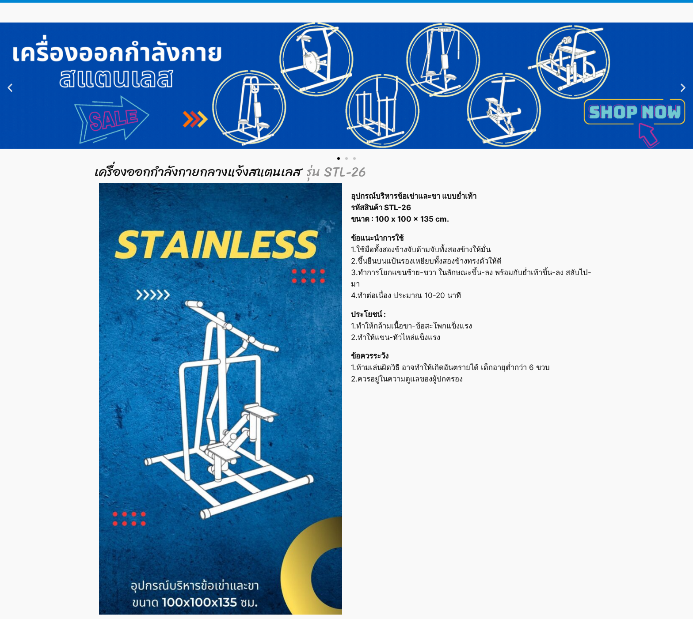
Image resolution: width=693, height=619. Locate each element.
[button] (9, 87)
